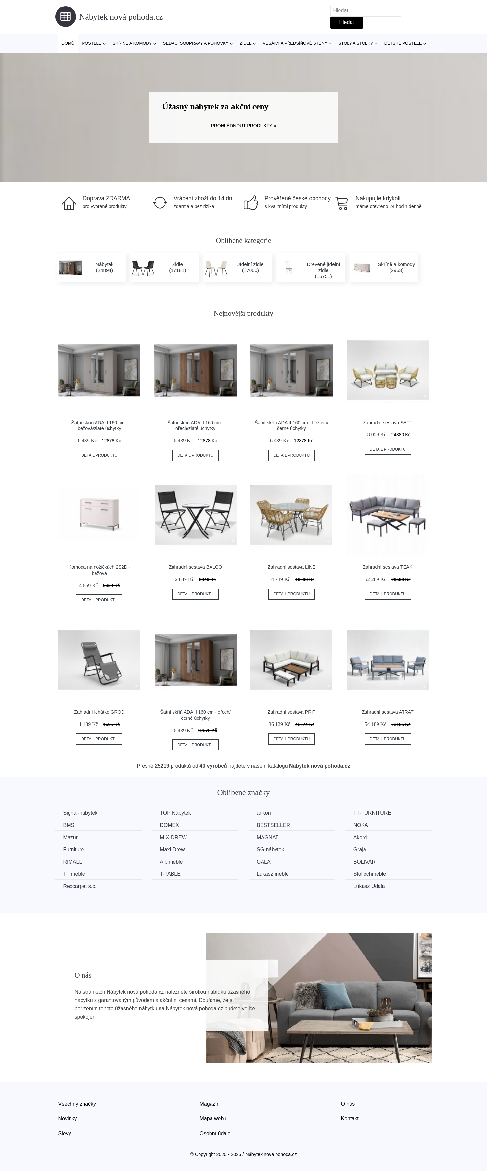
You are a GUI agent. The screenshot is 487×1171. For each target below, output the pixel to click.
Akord (360, 837)
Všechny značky (77, 1104)
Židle (246, 43)
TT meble (74, 874)
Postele (91, 43)
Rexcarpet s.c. (79, 886)
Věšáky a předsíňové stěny (295, 43)
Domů (68, 43)
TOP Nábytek (175, 813)
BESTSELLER (273, 825)
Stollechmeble (369, 874)
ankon (264, 813)
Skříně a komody (132, 43)
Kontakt (350, 1118)
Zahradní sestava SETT (387, 422)
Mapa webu (213, 1118)
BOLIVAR (364, 862)
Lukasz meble (273, 874)
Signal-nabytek (80, 813)
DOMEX (169, 825)
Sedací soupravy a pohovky (196, 43)
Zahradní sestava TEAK (388, 567)
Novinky (67, 1118)
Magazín (210, 1104)
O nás (348, 1104)
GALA (264, 862)
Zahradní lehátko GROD (99, 712)
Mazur (70, 837)
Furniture (73, 849)
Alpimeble (171, 862)
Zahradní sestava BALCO (195, 567)
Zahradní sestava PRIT (291, 712)
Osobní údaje (215, 1133)
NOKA (360, 825)
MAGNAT (267, 837)
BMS (69, 825)
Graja (359, 849)
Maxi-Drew (172, 849)
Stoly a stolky (356, 43)
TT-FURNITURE (372, 813)
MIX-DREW (173, 837)
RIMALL (72, 862)
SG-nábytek (270, 849)
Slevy (64, 1133)
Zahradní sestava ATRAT (387, 712)
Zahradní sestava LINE (291, 567)
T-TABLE (170, 874)
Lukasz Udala (369, 886)
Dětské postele (403, 43)
